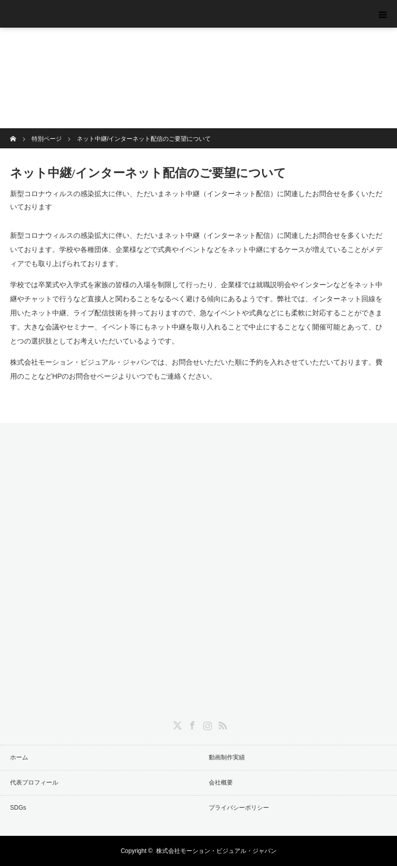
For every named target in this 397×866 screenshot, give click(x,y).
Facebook (191, 723)
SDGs (18, 807)
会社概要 (221, 782)
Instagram (206, 723)
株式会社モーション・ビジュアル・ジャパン (216, 850)
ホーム (19, 757)
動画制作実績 (227, 757)
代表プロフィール (34, 782)
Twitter (176, 723)
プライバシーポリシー (239, 807)
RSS (221, 723)
